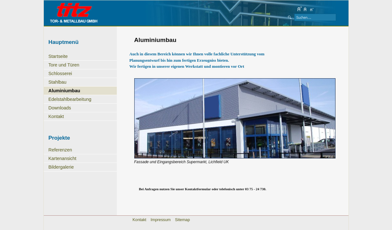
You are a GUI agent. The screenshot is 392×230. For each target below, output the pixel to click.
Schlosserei (60, 73)
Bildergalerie (61, 167)
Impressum (160, 219)
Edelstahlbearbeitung (70, 99)
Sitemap (182, 219)
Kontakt (56, 116)
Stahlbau (58, 82)
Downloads (60, 107)
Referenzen (60, 149)
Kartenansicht (62, 158)
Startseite (58, 56)
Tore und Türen (64, 64)
